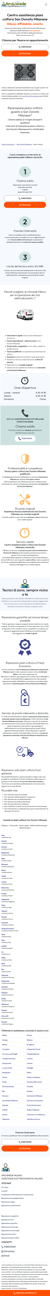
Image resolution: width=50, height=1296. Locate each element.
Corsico (30, 1059)
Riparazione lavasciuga (9, 1227)
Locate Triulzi (7, 1068)
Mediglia (30, 1068)
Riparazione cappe (8, 1202)
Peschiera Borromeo (34, 1082)
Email (5, 1255)
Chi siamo (4, 1187)
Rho (3, 1091)
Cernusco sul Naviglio (10, 1054)
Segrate (5, 1105)
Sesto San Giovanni (34, 1105)
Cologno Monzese (8, 1059)
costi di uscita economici (31, 96)
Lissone (29, 1063)
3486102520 (25, 47)
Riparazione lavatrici (8, 1234)
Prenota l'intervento (25, 1293)
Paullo (4, 1082)
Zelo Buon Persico (33, 1119)
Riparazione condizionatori (11, 1205)
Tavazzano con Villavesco (36, 1115)
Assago (5, 1040)
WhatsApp (25, 53)
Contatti (4, 1191)
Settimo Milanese (33, 1110)
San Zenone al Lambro (35, 1101)
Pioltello (30, 1087)
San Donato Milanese (24, 144)
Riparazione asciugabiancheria (12, 1198)
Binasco (30, 1040)
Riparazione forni (7, 1220)
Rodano (30, 1091)
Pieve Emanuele (8, 1087)
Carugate (5, 1049)
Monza (29, 1035)
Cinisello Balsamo (33, 1054)
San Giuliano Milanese (10, 1101)
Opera (4, 1077)
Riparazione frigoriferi (9, 1223)
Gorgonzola (6, 1063)
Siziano (4, 1115)
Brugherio (30, 1045)
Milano (4, 1035)
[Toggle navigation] (46, 4)
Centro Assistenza (7, 144)
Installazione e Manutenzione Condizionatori (17, 1195)
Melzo (29, 1073)
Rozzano (5, 1096)
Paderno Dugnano (33, 1077)
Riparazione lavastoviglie (10, 1230)
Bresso (4, 1045)
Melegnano (6, 1073)
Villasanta (5, 1119)
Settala (4, 1110)
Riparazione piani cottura (10, 1238)
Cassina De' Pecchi (33, 1049)
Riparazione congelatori (10, 1216)
